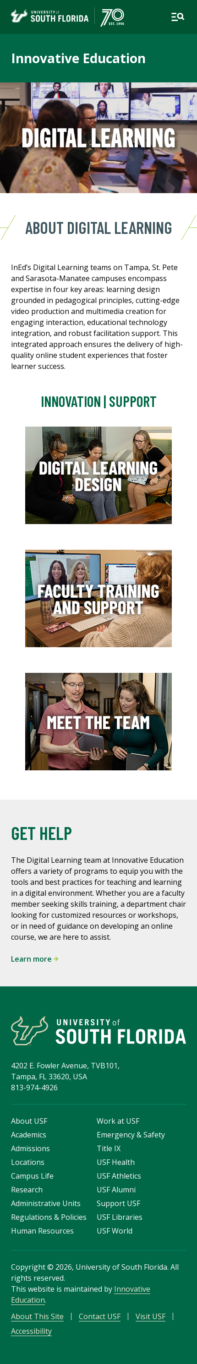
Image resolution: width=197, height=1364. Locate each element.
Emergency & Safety (131, 1135)
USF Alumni (116, 1190)
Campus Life (32, 1176)
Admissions (30, 1148)
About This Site (37, 1316)
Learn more (34, 959)
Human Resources (42, 1231)
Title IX (108, 1148)
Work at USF (118, 1121)
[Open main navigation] (178, 17)
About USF (29, 1121)
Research (27, 1190)
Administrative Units (46, 1203)
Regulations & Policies (49, 1217)
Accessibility (31, 1331)
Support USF (118, 1203)
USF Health (116, 1162)
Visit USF (150, 1316)
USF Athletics (119, 1176)
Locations (27, 1162)
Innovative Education (78, 58)
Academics (28, 1135)
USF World (114, 1231)
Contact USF (99, 1316)
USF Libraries (119, 1217)
